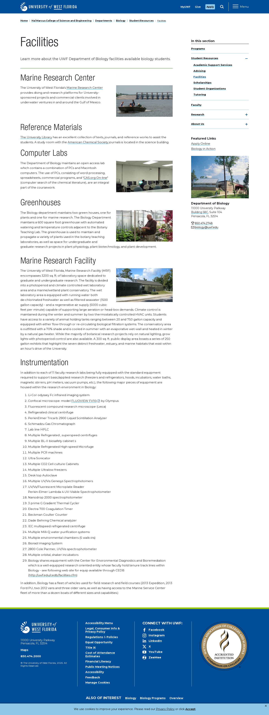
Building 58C (199, 212)
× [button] (266, 705)
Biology (120, 20)
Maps (24, 650)
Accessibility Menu (99, 623)
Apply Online (200, 143)
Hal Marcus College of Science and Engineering (61, 20)
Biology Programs (153, 698)
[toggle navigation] (246, 58)
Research (197, 114)
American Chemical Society (88, 142)
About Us (197, 123)
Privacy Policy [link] (152, 709)
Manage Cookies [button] (196, 709)
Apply (210, 6)
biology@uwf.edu (206, 227)
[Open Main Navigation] (241, 6)
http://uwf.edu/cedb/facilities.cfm (53, 575)
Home (24, 20)
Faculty (196, 104)
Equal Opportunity (98, 642)
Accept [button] (175, 709)
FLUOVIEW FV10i (84, 401)
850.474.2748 (204, 223)
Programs (198, 48)
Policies (112, 637)
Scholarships (202, 82)
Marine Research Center (85, 87)
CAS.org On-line (95, 178)
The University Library (36, 137)
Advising (199, 70)
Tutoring (199, 94)
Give (198, 6)
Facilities (161, 20)
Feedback (92, 677)
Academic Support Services (212, 64)
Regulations (94, 637)
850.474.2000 (31, 656)
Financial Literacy (98, 661)
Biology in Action (203, 149)
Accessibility (94, 672)
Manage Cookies (97, 682)
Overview (176, 698)
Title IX (90, 647)
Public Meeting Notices (102, 667)
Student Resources (141, 20)
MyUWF (185, 6)
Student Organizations (209, 88)
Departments (103, 20)
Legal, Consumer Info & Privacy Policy (102, 630)
